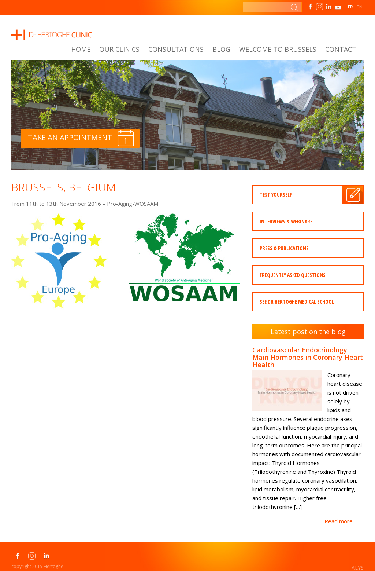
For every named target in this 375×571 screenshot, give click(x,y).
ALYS (358, 567)
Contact (340, 49)
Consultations (176, 49)
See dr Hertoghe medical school (297, 301)
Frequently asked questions (293, 274)
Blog (221, 49)
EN (360, 6)
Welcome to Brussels (277, 49)
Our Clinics (119, 49)
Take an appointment (81, 138)
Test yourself (276, 194)
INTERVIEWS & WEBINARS (286, 221)
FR (350, 6)
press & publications (284, 248)
